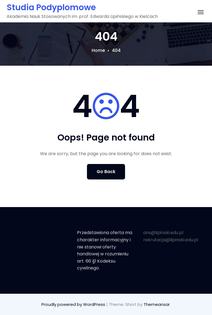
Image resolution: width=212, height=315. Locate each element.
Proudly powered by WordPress (73, 304)
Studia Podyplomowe (51, 7)
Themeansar (157, 304)
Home (98, 50)
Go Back (106, 171)
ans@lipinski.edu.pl (163, 232)
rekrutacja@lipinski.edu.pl (170, 240)
